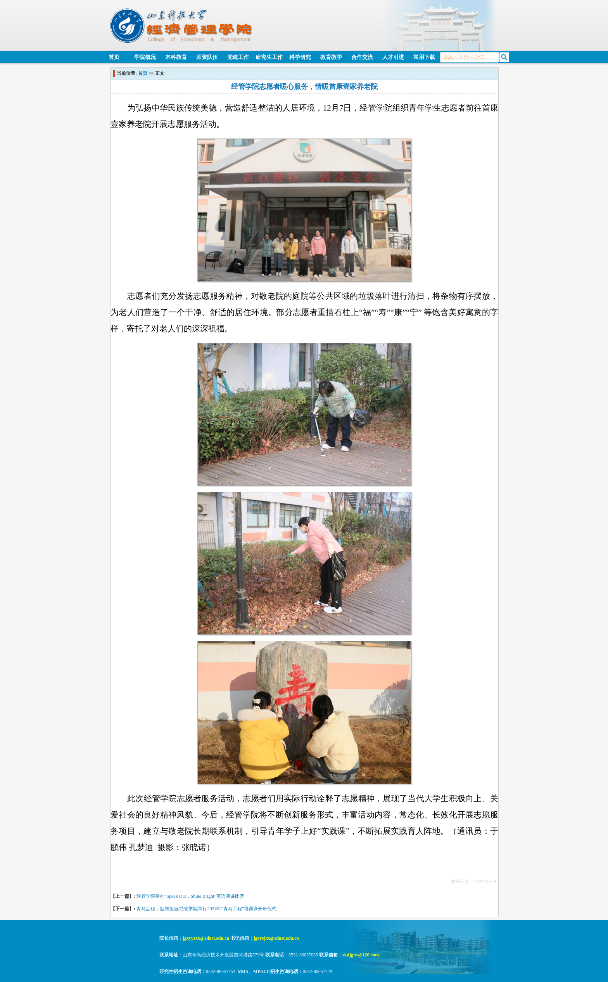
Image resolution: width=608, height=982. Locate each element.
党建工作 (238, 57)
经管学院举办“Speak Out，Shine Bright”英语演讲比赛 (190, 896)
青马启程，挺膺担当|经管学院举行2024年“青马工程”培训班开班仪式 (206, 908)
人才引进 (393, 57)
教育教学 (331, 57)
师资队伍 (207, 57)
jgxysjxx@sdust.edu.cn (276, 938)
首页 (114, 57)
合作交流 (362, 57)
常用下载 (424, 57)
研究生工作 (269, 57)
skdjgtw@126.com (360, 955)
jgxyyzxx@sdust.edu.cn (206, 938)
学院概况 (145, 57)
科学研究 (300, 57)
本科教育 (176, 57)
